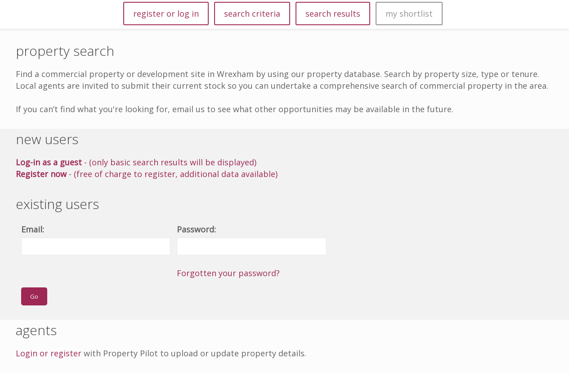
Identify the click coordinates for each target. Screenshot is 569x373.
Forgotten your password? (228, 273)
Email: (32, 229)
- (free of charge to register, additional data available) (147, 173)
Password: (196, 229)
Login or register (48, 353)
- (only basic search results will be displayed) (136, 162)
